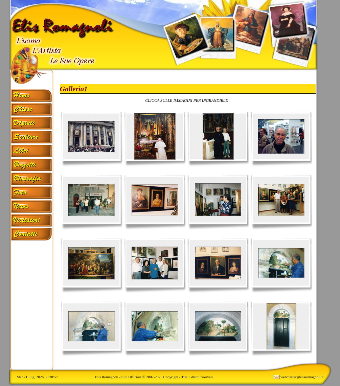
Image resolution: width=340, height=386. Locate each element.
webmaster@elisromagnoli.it (301, 377)
